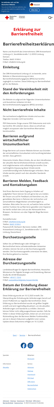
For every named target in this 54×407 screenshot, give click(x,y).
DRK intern (31, 382)
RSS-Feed (31, 378)
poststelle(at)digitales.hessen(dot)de (23, 280)
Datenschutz (32, 389)
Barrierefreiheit (33, 385)
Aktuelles (6, 367)
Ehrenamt (31, 359)
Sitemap (30, 371)
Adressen (31, 367)
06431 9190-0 (15, 224)
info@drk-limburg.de (17, 221)
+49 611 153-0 (15, 277)
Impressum (31, 375)
